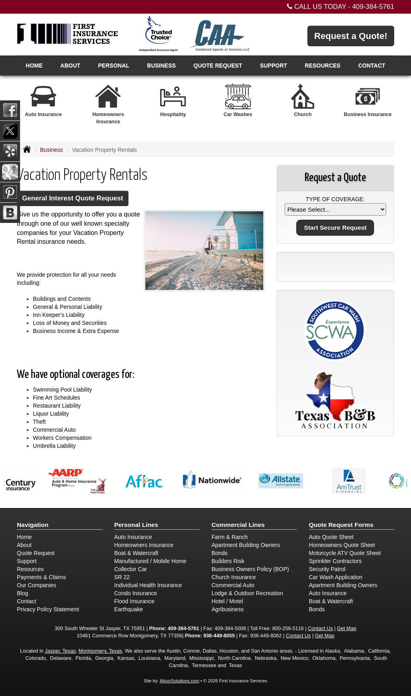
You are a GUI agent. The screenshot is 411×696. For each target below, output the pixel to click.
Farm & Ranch (230, 537)
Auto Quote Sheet (331, 537)
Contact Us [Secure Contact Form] (320, 628)
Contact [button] (371, 65)
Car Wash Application (335, 577)
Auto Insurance (133, 537)
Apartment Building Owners (246, 545)
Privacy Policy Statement (48, 609)
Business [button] (161, 65)
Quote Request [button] (217, 65)
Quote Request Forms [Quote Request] (341, 524)
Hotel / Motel (227, 601)
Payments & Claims (41, 577)
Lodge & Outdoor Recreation (247, 593)
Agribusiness (228, 609)
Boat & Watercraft (136, 553)
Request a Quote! (350, 36)
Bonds (220, 553)
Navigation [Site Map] (33, 524)
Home (34, 65)
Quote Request (36, 553)
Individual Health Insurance (148, 585)
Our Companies (36, 585)
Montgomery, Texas (100, 651)
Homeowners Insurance (144, 545)
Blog (22, 593)
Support (27, 561)
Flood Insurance (134, 601)
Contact (26, 601)
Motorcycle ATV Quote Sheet (345, 553)
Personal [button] (113, 65)
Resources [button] (323, 65)
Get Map (346, 628)
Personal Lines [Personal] (136, 524)
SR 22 (122, 577)
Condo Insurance (135, 593)
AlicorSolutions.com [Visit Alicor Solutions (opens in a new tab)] (179, 680)
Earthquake (128, 609)
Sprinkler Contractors (335, 561)
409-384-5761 (373, 6)
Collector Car (130, 569)
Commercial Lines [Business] (238, 524)
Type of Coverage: (335, 199)
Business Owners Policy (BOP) (250, 569)
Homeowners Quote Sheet (342, 545)
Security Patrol (327, 569)
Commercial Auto (233, 585)
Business (51, 150)
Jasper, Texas (60, 651)
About (70, 65)
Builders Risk (228, 561)
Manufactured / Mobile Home (150, 561)
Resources (30, 569)
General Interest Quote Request (72, 198)
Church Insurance (234, 577)
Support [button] (273, 65)
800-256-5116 (287, 628)
